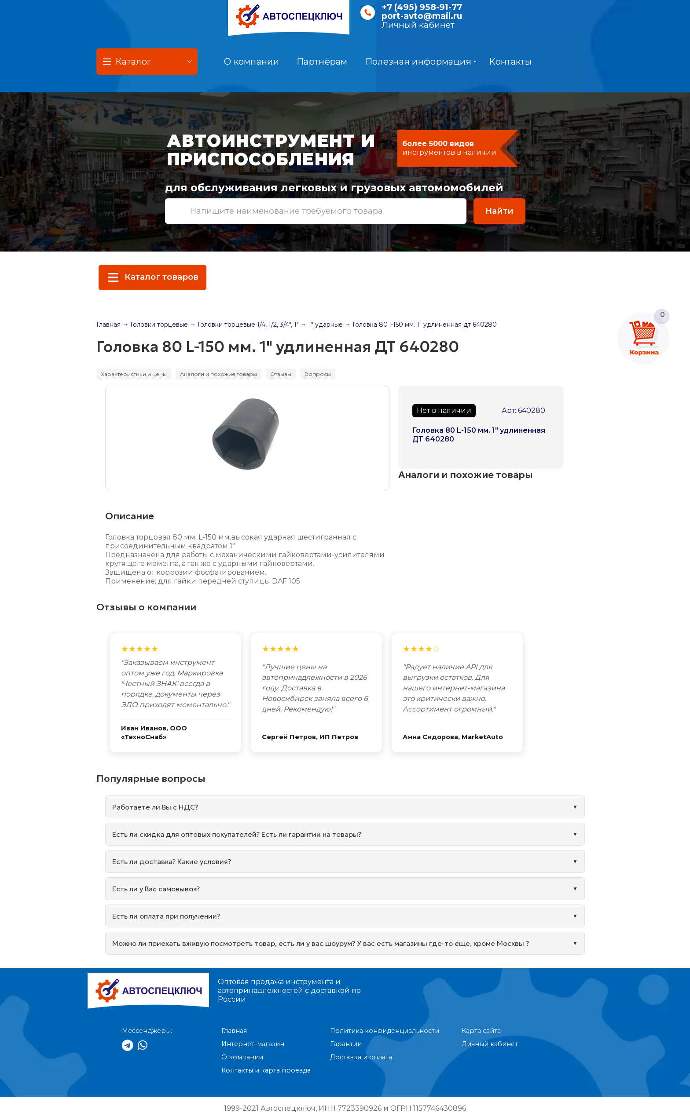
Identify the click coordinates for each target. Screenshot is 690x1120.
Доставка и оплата (361, 1057)
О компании (251, 61)
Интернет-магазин (252, 1044)
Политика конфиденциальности (384, 1031)
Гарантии (346, 1044)
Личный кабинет (418, 25)
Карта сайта (481, 1031)
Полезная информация (421, 61)
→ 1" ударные (322, 324)
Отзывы (280, 374)
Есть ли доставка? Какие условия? (171, 861)
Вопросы (318, 374)
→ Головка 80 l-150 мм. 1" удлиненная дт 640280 (421, 324)
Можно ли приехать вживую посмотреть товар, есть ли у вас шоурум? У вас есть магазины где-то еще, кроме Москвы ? (320, 943)
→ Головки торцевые (155, 324)
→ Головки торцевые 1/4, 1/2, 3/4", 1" (244, 324)
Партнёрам (322, 61)
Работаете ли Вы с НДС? (155, 807)
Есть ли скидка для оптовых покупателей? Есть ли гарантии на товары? (236, 834)
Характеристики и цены (134, 374)
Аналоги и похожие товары (218, 374)
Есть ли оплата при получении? (166, 916)
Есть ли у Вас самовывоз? (156, 888)
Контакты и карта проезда (266, 1070)
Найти (499, 211)
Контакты (510, 61)
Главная (108, 324)
